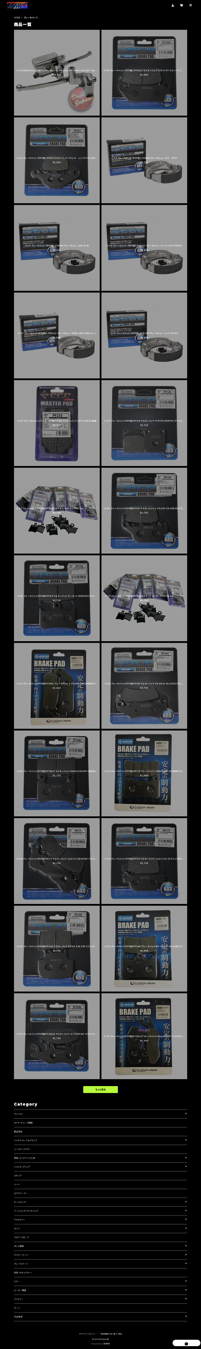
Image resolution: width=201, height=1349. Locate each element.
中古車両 (18, 1316)
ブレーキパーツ (21, 1264)
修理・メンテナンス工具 (24, 1158)
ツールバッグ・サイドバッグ (26, 1211)
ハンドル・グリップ (22, 1167)
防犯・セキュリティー (23, 1272)
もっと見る (100, 1089)
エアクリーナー (21, 1193)
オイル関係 (19, 1246)
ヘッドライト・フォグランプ (25, 1140)
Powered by (100, 1344)
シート (17, 1184)
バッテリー (19, 1299)
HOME (17, 17)
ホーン (17, 1308)
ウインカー (19, 1114)
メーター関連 (20, 1290)
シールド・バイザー (22, 1149)
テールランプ (20, 1202)
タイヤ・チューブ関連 (23, 1122)
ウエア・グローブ (21, 1237)
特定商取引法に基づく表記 (111, 1334)
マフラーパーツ (21, 1255)
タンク (17, 1228)
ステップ (18, 1175)
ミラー (17, 1281)
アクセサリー (20, 1219)
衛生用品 (18, 1131)
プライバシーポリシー (87, 1334)
